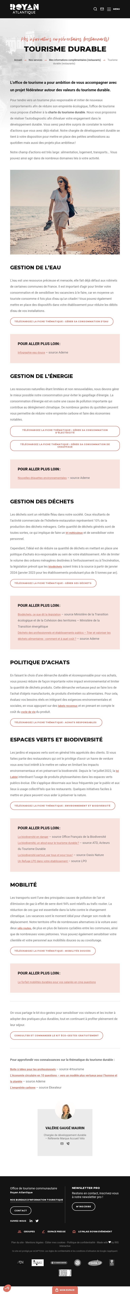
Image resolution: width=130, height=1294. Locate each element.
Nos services (35, 60)
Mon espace (67, 1290)
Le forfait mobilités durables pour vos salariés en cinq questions (61, 988)
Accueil (18, 60)
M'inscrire (83, 1213)
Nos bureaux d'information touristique (36, 1206)
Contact (20, 1217)
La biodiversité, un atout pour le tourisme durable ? (51, 849)
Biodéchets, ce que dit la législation (41, 614)
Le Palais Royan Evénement (95, 1238)
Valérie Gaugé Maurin (65, 1134)
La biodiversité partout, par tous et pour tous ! (48, 861)
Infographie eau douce (33, 352)
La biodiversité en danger (35, 843)
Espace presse (57, 1238)
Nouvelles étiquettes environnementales (45, 478)
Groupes (29, 1238)
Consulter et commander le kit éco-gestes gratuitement (56, 1041)
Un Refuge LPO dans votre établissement (46, 867)
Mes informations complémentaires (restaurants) (75, 60)
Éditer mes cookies (55, 1249)
